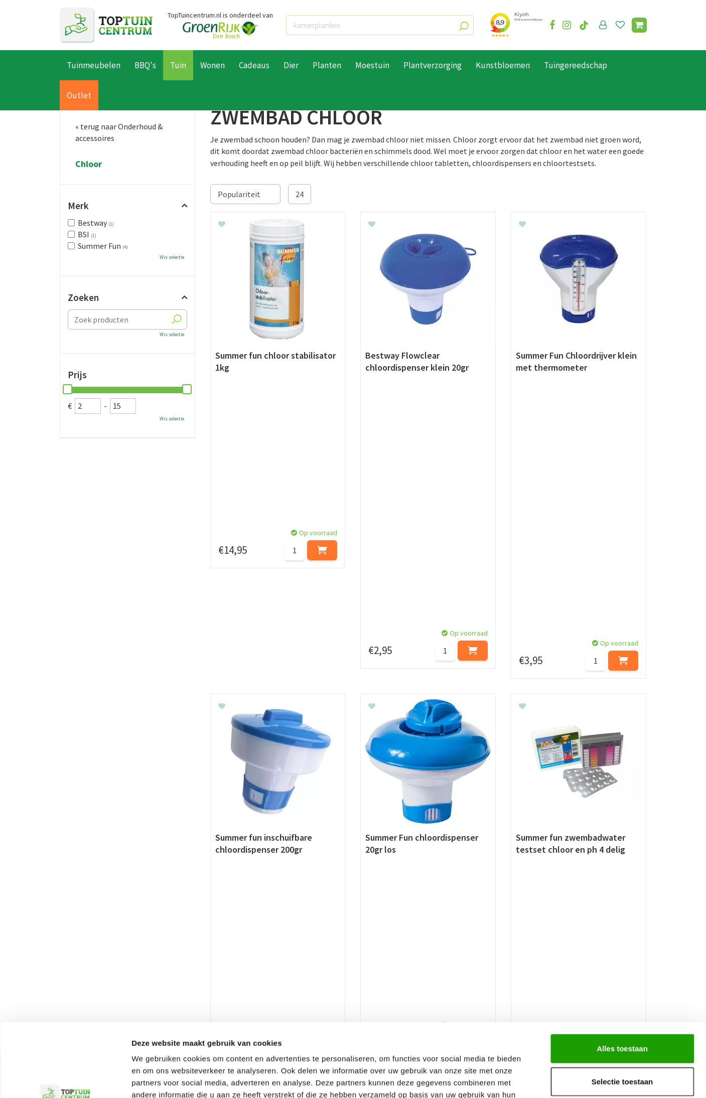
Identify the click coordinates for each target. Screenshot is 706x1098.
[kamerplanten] (380, 25)
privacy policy (404, 841)
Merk (78, 206)
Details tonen (542, 1078)
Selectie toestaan (622, 1012)
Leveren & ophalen (91, 941)
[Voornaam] (199, 866)
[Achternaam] (303, 866)
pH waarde (276, 776)
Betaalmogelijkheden (97, 930)
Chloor (88, 164)
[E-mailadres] (428, 866)
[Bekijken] (639, 25)
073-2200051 (545, 929)
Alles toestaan (622, 979)
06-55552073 (545, 944)
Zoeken (83, 297)
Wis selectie (172, 257)
